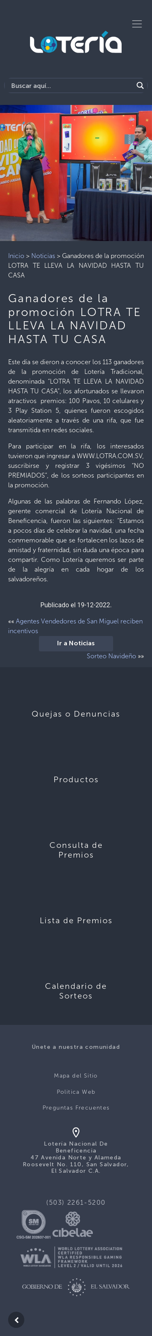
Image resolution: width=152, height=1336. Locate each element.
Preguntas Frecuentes (76, 1107)
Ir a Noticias (76, 643)
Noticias (43, 256)
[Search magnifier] (140, 85)
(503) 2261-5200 (76, 1202)
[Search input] (71, 85)
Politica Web (76, 1091)
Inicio (16, 256)
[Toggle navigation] (137, 24)
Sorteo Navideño (111, 656)
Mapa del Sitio (76, 1075)
